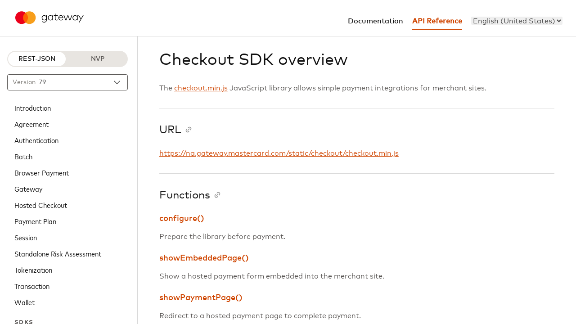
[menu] (516, 21)
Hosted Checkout (40, 205)
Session (25, 237)
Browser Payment (41, 172)
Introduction (32, 107)
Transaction (32, 286)
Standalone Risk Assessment (57, 253)
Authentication (36, 140)
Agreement (31, 124)
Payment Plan (35, 221)
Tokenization (33, 269)
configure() (181, 219)
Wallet (24, 302)
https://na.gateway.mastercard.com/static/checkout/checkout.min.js (279, 153)
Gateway (28, 189)
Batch (23, 156)
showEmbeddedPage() (204, 258)
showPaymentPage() (201, 298)
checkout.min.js (201, 88)
